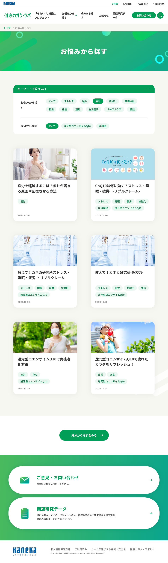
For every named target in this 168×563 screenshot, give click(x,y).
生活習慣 (93, 109)
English (127, 3)
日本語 (114, 3)
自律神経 (129, 101)
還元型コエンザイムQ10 (77, 126)
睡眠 (84, 101)
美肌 (132, 109)
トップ (7, 28)
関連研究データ (119, 15)
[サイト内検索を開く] (160, 15)
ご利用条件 (81, 549)
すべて (52, 101)
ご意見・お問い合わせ (58, 477)
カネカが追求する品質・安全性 (108, 549)
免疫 (64, 109)
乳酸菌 (102, 126)
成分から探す (87, 15)
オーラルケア (114, 109)
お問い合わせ (144, 15)
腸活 (51, 109)
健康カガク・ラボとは (142, 549)
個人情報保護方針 (60, 549)
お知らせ (104, 15)
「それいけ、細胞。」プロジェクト (46, 15)
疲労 (98, 101)
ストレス (69, 101)
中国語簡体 (158, 3)
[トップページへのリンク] (17, 15)
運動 (77, 109)
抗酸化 (112, 101)
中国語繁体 (142, 3)
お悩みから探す (68, 15)
